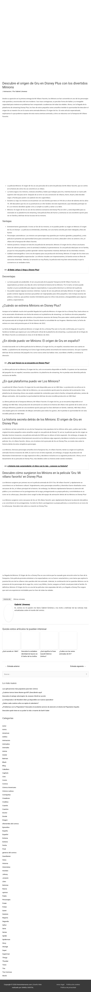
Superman (6, 954)
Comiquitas (6, 794)
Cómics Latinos (8, 791)
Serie (4, 928)
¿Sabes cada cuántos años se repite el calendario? (20, 703)
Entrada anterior (12, 666)
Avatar (4, 755)
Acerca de (7, 599)
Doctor (4, 812)
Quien (4, 910)
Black (4, 762)
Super (4, 950)
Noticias (5, 885)
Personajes (6, 899)
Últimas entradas (19, 599)
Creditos (5, 802)
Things (4, 957)
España (5, 830)
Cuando (5, 805)
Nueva (4, 888)
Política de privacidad (68, 987)
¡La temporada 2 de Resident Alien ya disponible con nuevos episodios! (27, 699)
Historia (5, 863)
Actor (4, 726)
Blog (4, 765)
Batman (5, 758)
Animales (5, 747)
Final (4, 849)
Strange (5, 946)
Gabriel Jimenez (22, 604)
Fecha (4, 845)
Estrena (5, 838)
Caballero (5, 769)
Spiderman (6, 939)
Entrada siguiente (78, 666)
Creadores (6, 798)
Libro (4, 881)
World (4, 975)
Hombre (5, 870)
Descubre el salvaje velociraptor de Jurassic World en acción (24, 696)
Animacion (7, 91)
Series (4, 932)
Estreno (5, 841)
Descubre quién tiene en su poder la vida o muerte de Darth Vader (25, 710)
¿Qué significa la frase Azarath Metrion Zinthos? (49, 652)
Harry (4, 860)
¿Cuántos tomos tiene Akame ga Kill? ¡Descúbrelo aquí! (22, 692)
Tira (3, 968)
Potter (4, 907)
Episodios (5, 827)
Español (5, 834)
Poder (4, 903)
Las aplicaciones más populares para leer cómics (20, 688)
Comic (4, 780)
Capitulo (5, 773)
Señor (4, 925)
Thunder (5, 961)
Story (4, 943)
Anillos (4, 736)
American (5, 733)
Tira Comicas (7, 972)
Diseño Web (37, 984)
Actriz (4, 729)
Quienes (5, 914)
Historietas (6, 867)
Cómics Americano (9, 787)
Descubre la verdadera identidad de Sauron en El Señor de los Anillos (30, 653)
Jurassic (5, 878)
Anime (4, 751)
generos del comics (9, 852)
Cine (4, 776)
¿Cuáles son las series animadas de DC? (66, 652)
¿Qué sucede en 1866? (10, 651)
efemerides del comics (10, 823)
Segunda (5, 921)
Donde (4, 816)
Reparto (5, 917)
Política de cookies (73, 984)
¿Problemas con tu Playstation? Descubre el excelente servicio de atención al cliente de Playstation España (40, 707)
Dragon (5, 820)
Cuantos (5, 809)
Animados (6, 744)
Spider (4, 935)
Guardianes (6, 856)
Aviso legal (60, 984)
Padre (4, 896)
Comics (5, 783)
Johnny (5, 874)
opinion (5, 892)
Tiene (4, 964)
